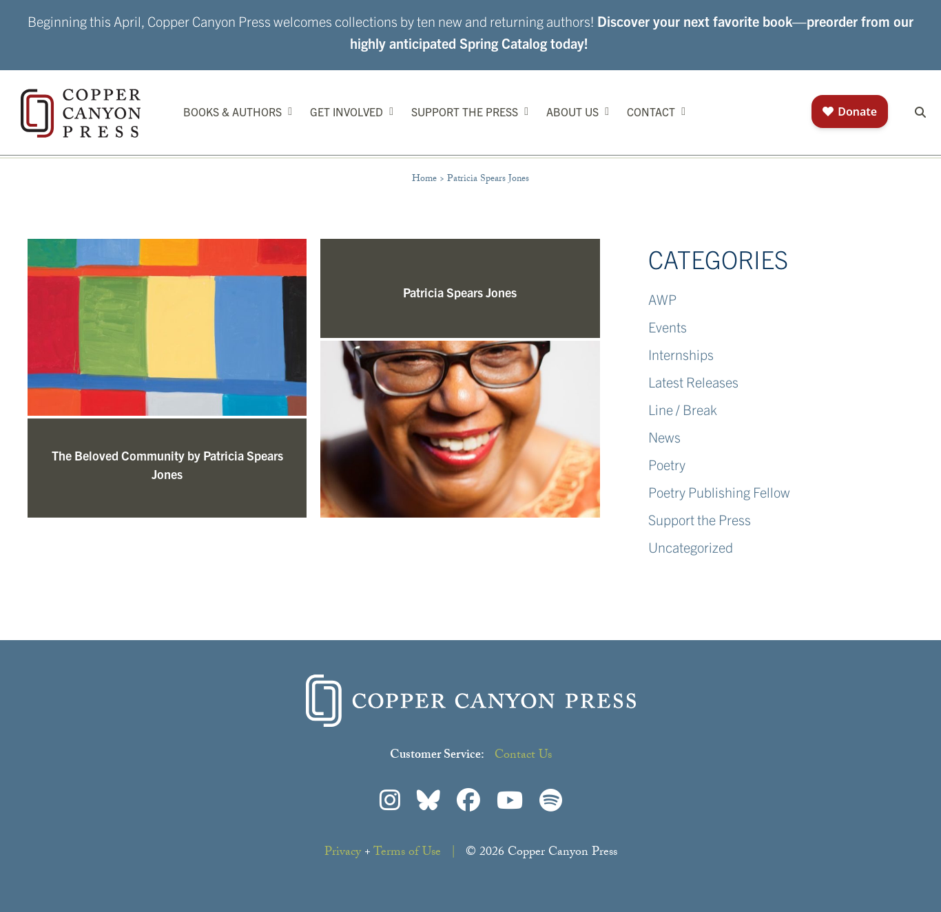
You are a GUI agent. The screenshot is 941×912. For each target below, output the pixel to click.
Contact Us (523, 756)
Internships (681, 354)
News (664, 436)
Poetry (666, 464)
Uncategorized (690, 546)
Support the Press (699, 519)
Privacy (342, 853)
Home (424, 179)
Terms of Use (407, 853)
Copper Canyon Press (81, 113)
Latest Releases (693, 381)
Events (667, 326)
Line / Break (682, 409)
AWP (662, 299)
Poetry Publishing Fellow (719, 491)
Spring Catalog (503, 43)
